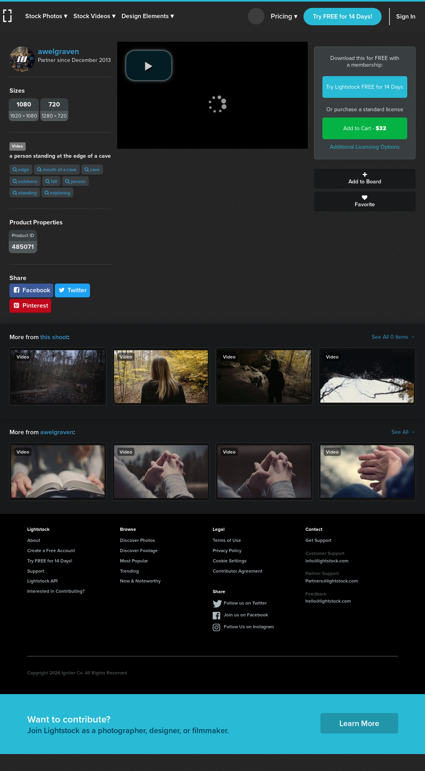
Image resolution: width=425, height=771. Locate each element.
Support (35, 571)
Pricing (284, 16)
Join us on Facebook (246, 614)
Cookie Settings (230, 560)
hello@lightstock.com (328, 600)
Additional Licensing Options (365, 147)
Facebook (31, 290)
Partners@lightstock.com (331, 580)
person (75, 181)
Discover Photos (137, 540)
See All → (403, 432)
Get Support (318, 540)
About (33, 540)
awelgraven (58, 51)
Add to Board (365, 178)
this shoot (54, 337)
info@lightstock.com (326, 560)
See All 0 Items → (394, 337)
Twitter (72, 290)
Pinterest (30, 305)
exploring (57, 192)
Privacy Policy (227, 550)
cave (92, 169)
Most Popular (134, 560)
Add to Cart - (364, 128)
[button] (46, 16)
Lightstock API (42, 580)
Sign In (406, 16)
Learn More (359, 723)
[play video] (148, 65)
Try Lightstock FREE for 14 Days (364, 87)
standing (25, 192)
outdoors (25, 181)
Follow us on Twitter (245, 602)
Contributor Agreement (237, 571)
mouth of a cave (57, 169)
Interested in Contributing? (56, 591)
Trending (129, 571)
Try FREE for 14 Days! (342, 16)
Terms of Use (227, 540)
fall (51, 181)
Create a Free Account (51, 550)
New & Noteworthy (140, 580)
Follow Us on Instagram (249, 626)
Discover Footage (139, 550)
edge (21, 169)
